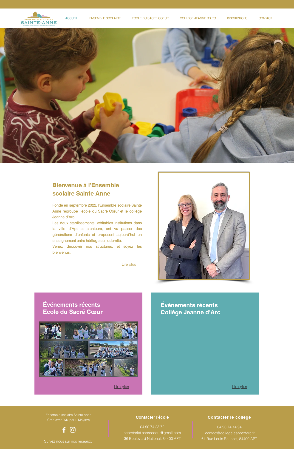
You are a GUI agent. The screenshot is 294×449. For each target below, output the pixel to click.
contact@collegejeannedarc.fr (229, 433)
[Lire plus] (121, 386)
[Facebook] (64, 430)
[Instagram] (72, 430)
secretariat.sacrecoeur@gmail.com (152, 432)
